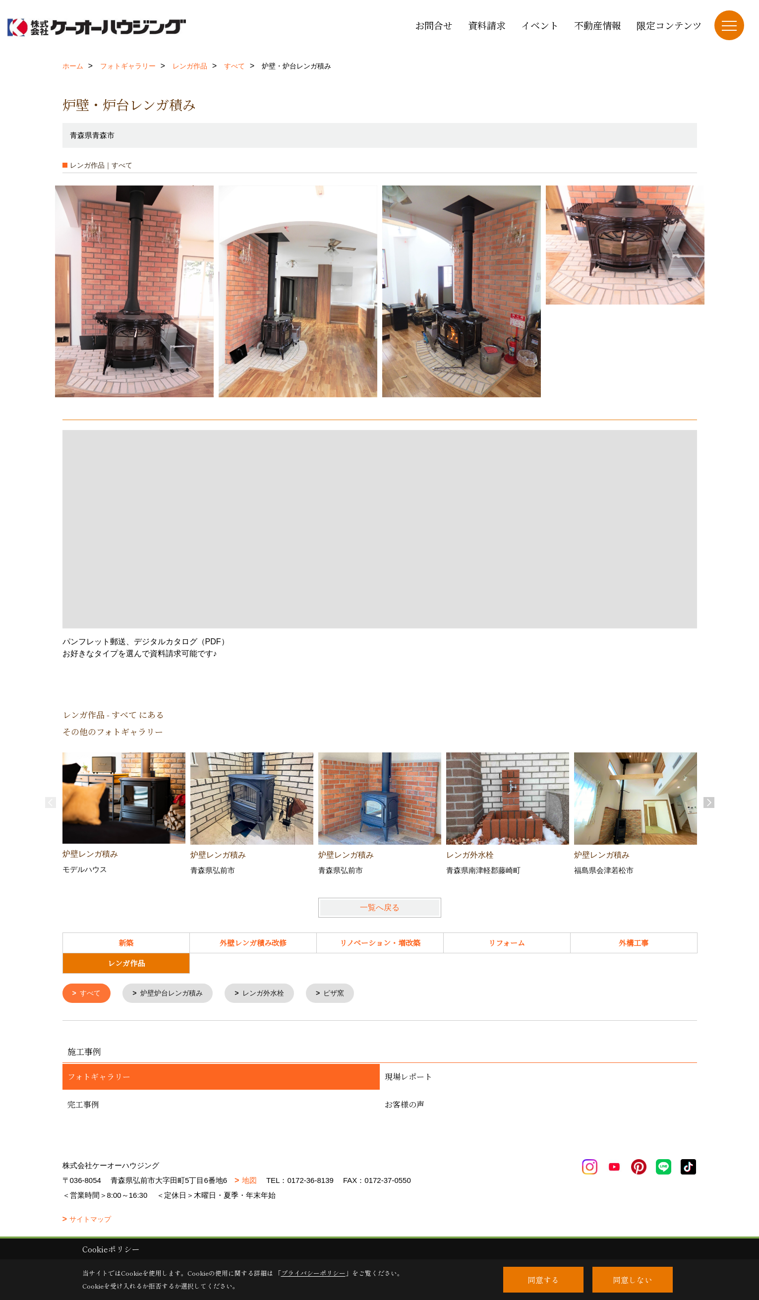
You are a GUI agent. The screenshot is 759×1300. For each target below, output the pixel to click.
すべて (91, 994)
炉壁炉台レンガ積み (176, 994)
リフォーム (506, 942)
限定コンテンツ (669, 25)
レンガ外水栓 (272, 994)
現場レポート (408, 1077)
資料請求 (487, 25)
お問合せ (434, 25)
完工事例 (83, 1105)
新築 (125, 942)
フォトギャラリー (98, 1077)
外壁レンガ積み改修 (253, 942)
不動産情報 (597, 25)
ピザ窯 (346, 994)
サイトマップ (90, 1220)
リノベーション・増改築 (380, 942)
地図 (249, 1181)
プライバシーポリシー (313, 1273)
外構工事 (633, 942)
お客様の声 (404, 1105)
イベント (540, 25)
